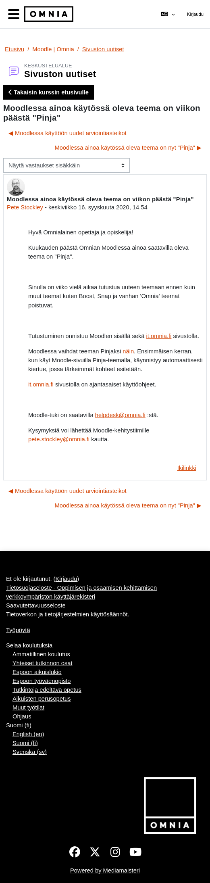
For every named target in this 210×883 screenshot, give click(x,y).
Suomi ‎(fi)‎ (18, 725)
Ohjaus (21, 716)
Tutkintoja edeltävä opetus (46, 690)
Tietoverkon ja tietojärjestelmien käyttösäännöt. (67, 614)
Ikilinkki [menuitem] (186, 468)
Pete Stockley (25, 207)
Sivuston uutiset (103, 49)
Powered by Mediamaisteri (105, 870)
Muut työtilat (28, 707)
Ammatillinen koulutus (41, 654)
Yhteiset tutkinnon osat (42, 663)
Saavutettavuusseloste (36, 605)
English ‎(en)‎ (28, 734)
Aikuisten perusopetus (41, 698)
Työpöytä (18, 630)
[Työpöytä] (47, 14)
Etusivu (14, 49)
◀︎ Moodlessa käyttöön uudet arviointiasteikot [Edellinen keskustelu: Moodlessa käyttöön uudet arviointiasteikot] (67, 133)
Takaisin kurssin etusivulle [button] (48, 92)
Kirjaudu (195, 14)
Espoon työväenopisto (41, 681)
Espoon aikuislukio (37, 672)
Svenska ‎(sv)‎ (29, 752)
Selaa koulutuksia (29, 645)
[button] (168, 14)
